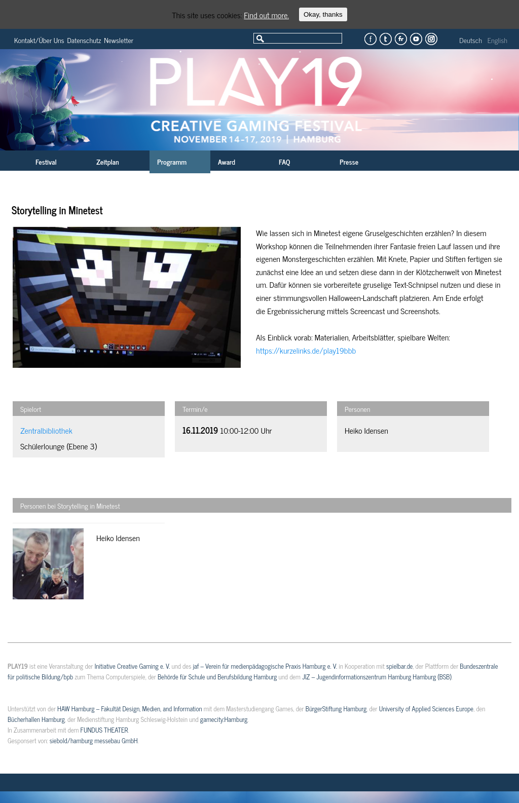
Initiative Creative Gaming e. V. (132, 666)
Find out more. (266, 14)
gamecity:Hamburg (223, 719)
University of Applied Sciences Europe (426, 708)
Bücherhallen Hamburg (36, 719)
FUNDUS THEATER (104, 729)
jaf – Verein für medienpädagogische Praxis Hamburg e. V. (265, 666)
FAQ (284, 161)
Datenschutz (84, 40)
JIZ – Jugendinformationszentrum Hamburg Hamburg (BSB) (377, 676)
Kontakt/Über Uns (39, 40)
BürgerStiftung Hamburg (336, 708)
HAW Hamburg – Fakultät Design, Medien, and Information (129, 708)
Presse (349, 161)
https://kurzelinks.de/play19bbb (306, 350)
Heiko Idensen (366, 430)
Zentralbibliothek (46, 430)
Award (226, 161)
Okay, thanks (323, 14)
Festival (46, 161)
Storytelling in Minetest (57, 210)
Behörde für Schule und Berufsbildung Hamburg (217, 676)
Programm (172, 161)
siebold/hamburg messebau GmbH (94, 740)
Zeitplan (107, 161)
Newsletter (118, 40)
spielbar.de (399, 666)
